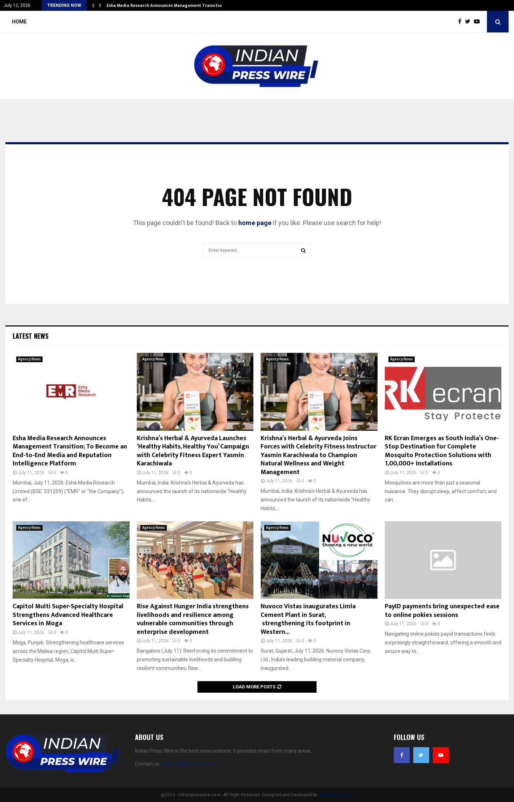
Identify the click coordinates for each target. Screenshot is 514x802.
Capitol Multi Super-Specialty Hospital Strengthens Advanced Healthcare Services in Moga (68, 615)
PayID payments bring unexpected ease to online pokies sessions (442, 610)
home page (254, 223)
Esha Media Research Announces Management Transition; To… (171, 5)
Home (19, 22)
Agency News (29, 359)
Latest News (30, 336)
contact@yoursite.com (187, 764)
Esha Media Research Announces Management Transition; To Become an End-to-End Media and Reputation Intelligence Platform (70, 451)
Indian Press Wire (335, 794)
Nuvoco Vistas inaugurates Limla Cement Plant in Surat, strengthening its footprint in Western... (308, 619)
